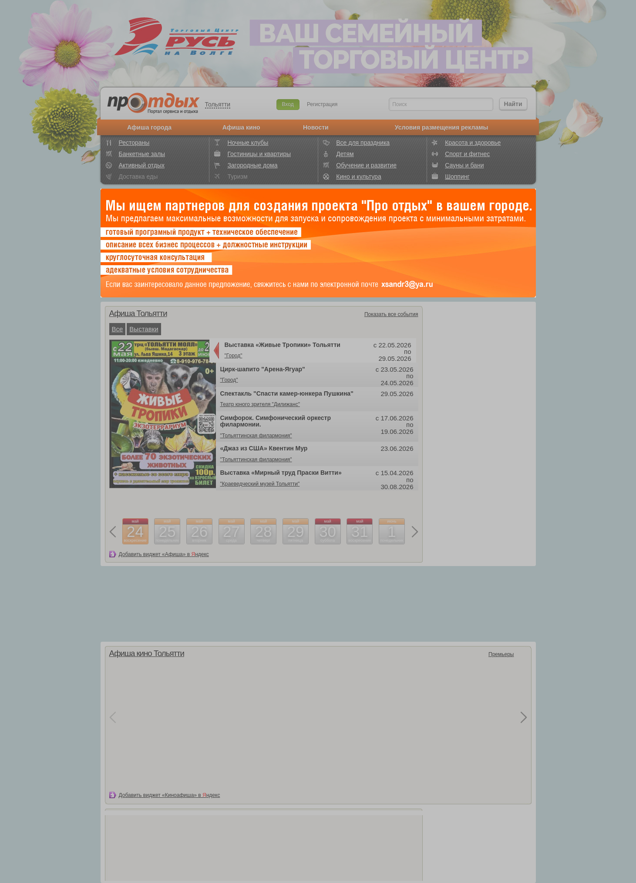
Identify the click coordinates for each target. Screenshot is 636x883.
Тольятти (218, 104)
